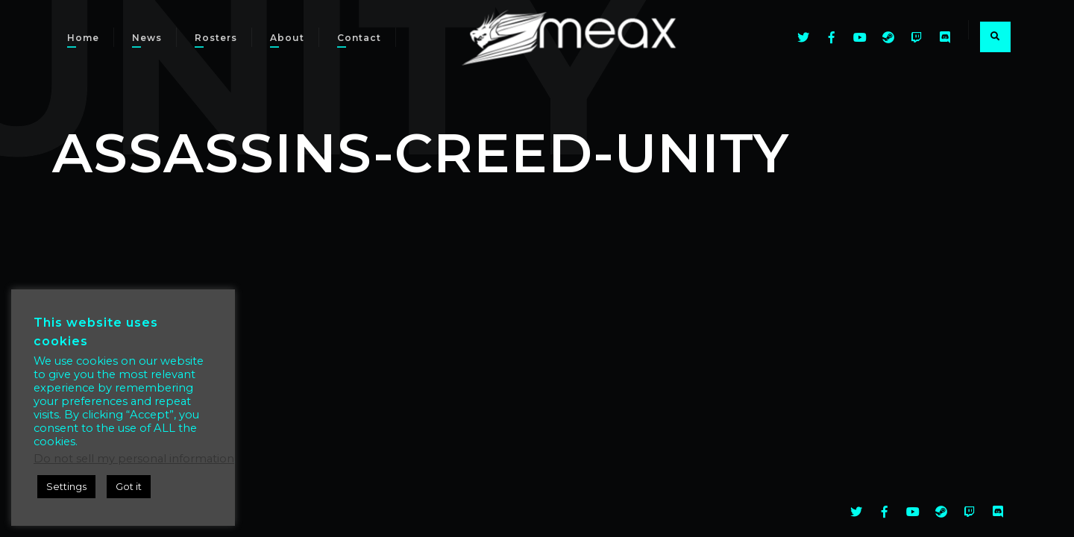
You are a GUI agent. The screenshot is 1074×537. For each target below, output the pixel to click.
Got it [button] (129, 486)
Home (83, 37)
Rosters (216, 37)
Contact (359, 37)
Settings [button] (66, 486)
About (287, 37)
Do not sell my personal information (134, 458)
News (147, 37)
